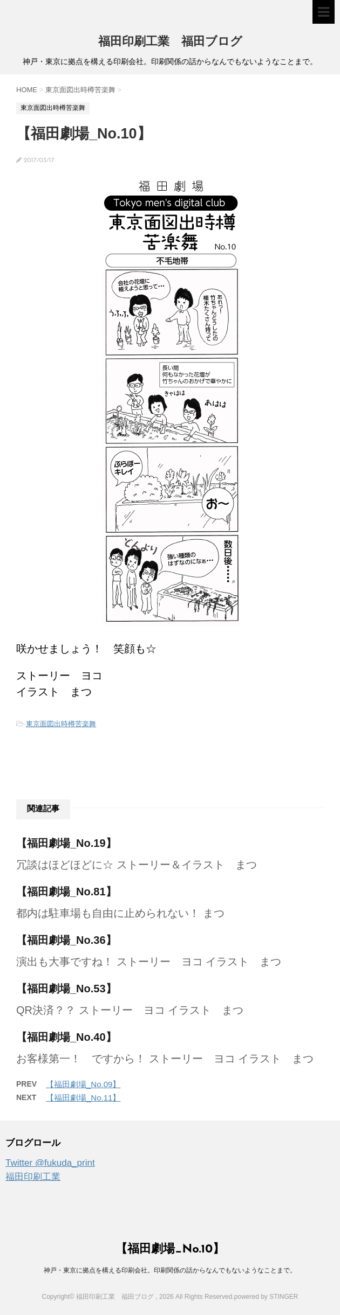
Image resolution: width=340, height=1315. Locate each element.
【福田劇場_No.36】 (66, 940)
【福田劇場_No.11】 (83, 1097)
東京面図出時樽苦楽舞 (61, 724)
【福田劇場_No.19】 (66, 843)
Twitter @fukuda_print (50, 1163)
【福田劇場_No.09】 (83, 1084)
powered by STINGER (266, 1296)
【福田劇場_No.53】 (66, 988)
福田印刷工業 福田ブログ (170, 42)
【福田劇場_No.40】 (66, 1037)
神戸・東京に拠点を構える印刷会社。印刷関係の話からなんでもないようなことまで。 (170, 1270)
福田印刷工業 (32, 1177)
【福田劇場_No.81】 (66, 891)
